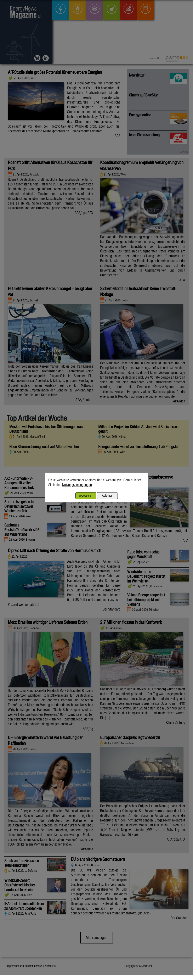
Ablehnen (107, 495)
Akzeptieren (85, 495)
